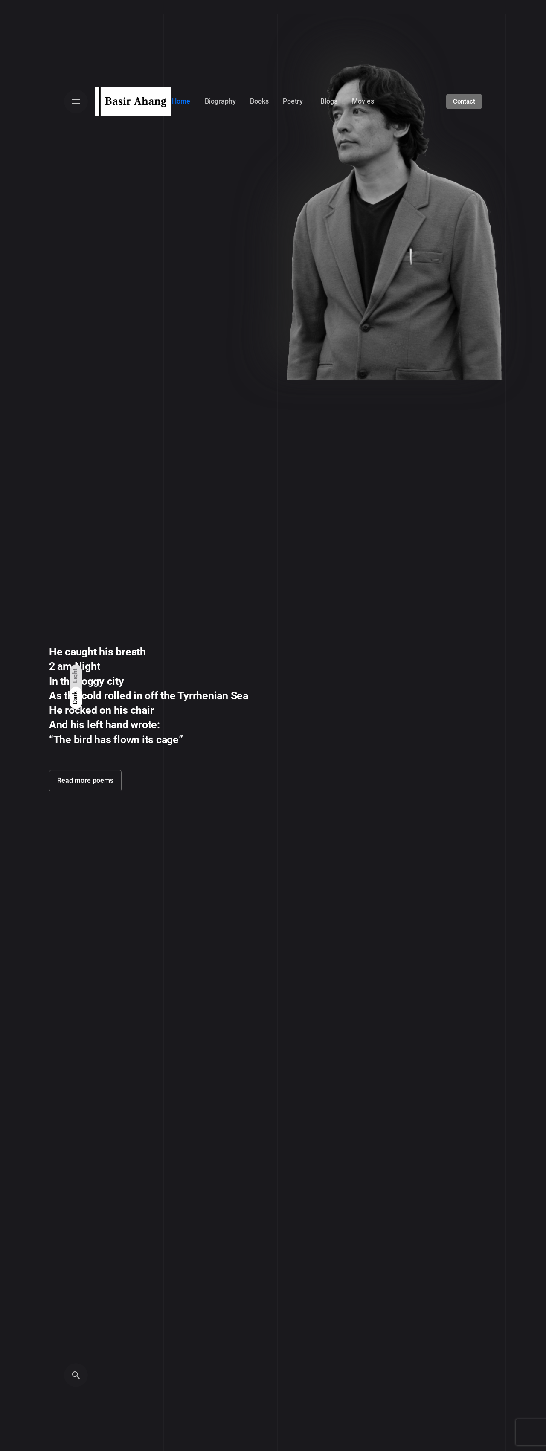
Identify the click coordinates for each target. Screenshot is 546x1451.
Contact (464, 101)
